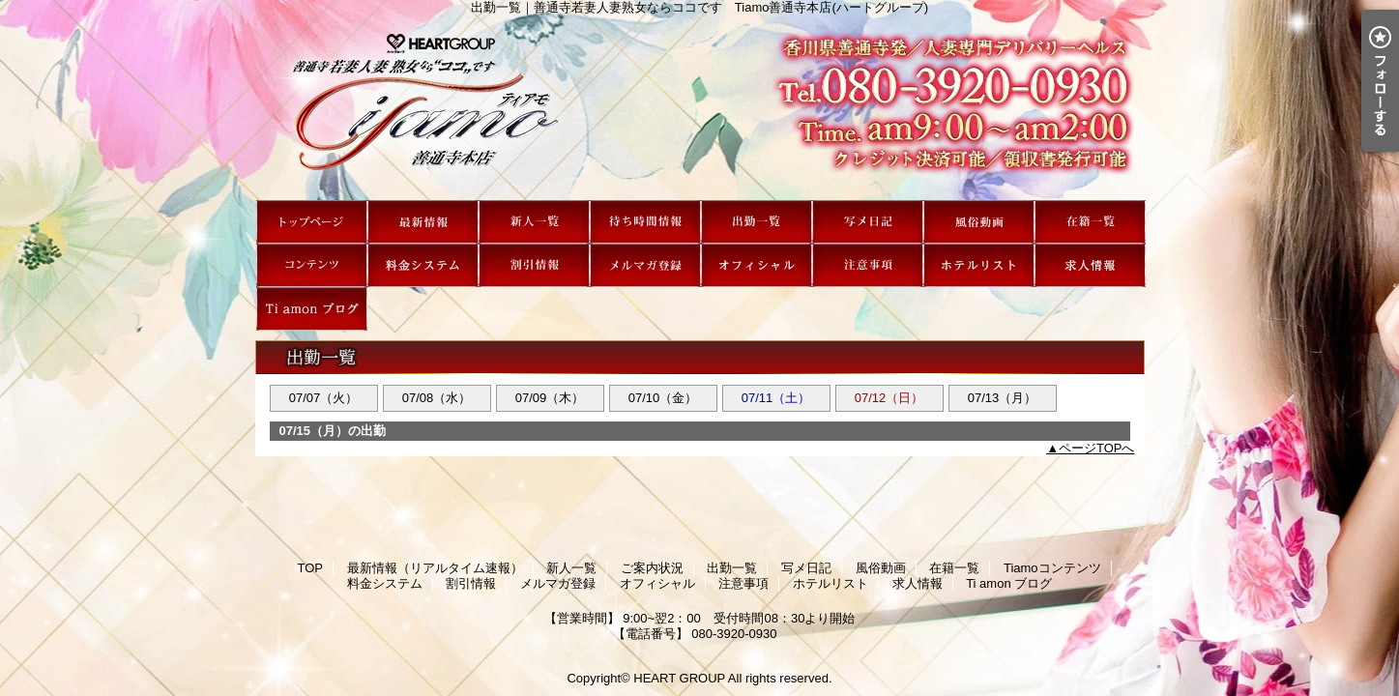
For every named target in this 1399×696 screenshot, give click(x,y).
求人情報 (1090, 265)
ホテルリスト (979, 265)
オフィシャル (756, 265)
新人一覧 (534, 222)
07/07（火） (324, 398)
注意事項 (867, 265)
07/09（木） (550, 398)
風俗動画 (979, 222)
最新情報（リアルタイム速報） (423, 222)
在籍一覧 (1090, 222)
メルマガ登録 (645, 265)
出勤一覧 (756, 222)
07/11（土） (776, 398)
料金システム (423, 265)
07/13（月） (1002, 398)
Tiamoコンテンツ (311, 265)
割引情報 (534, 265)
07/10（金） (663, 398)
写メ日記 (867, 222)
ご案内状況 (645, 222)
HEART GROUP (679, 678)
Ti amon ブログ (311, 309)
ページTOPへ (1097, 448)
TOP (311, 222)
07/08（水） (437, 398)
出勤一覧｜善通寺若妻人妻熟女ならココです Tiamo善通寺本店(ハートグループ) (700, 107)
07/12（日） (889, 398)
